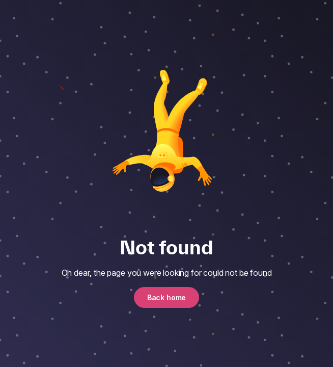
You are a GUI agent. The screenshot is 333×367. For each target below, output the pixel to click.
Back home (166, 297)
